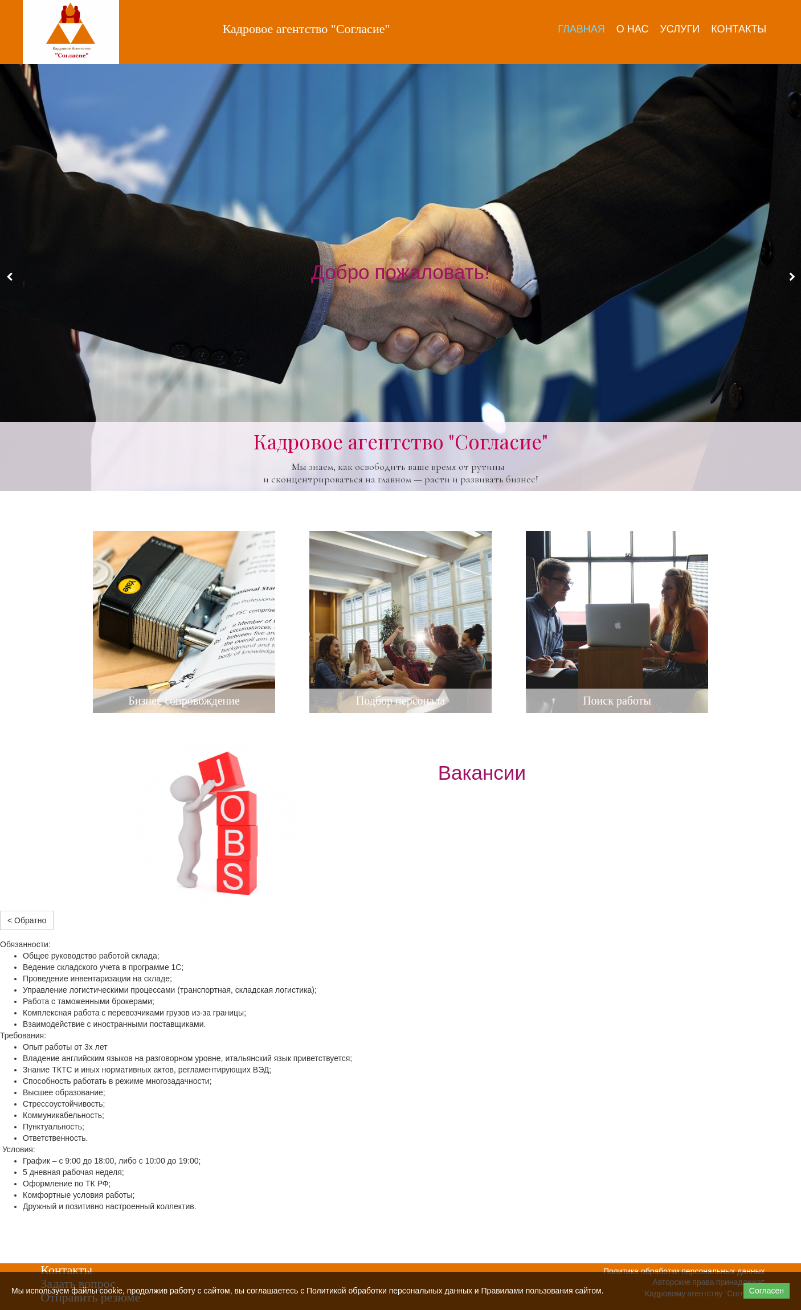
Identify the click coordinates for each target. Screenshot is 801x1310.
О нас (632, 29)
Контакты (738, 29)
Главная (581, 29)
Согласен (766, 1290)
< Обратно (26, 920)
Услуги (680, 29)
